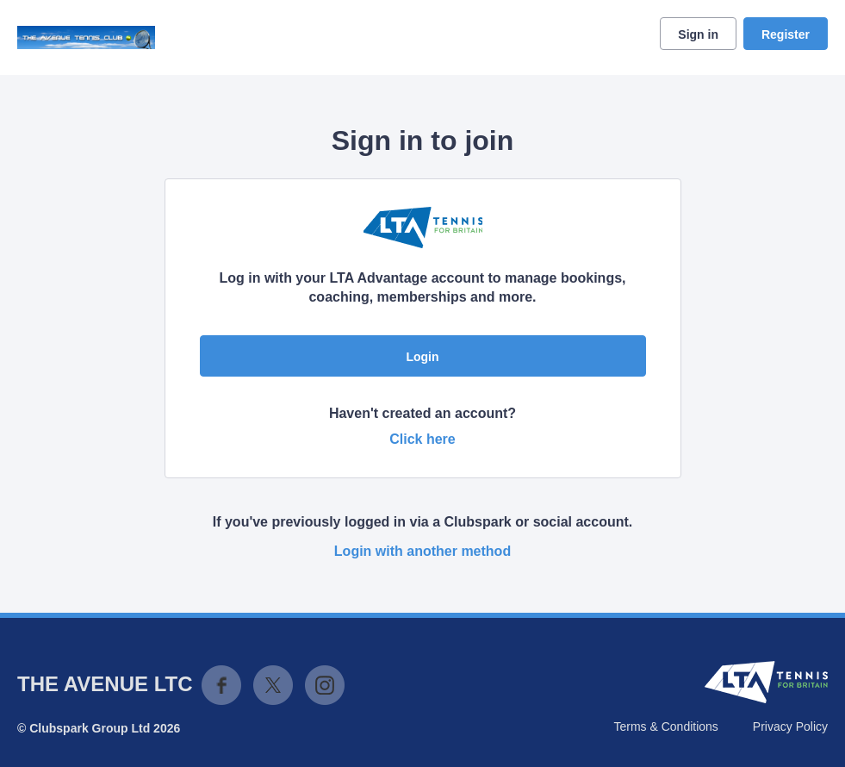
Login (422, 357)
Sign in (698, 34)
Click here (422, 439)
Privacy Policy (790, 726)
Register (785, 34)
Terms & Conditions (665, 726)
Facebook (221, 685)
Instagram (325, 685)
